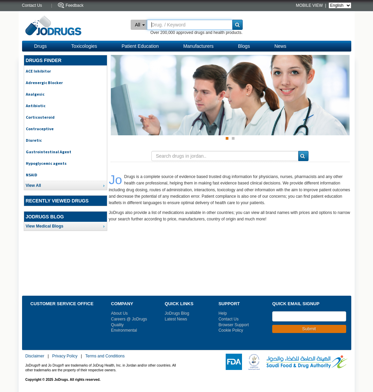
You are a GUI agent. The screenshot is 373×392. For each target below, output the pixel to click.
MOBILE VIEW (310, 5)
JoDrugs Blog (177, 313)
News (280, 46)
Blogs (244, 46)
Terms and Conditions (105, 356)
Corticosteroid (40, 117)
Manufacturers (198, 46)
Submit (309, 328)
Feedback (74, 5)
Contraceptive (40, 128)
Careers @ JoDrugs (129, 319)
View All (33, 185)
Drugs (40, 46)
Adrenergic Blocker (44, 82)
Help (223, 313)
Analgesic (35, 94)
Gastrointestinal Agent (48, 151)
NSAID (31, 174)
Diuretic (34, 140)
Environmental (124, 330)
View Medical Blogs (44, 226)
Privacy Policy (65, 356)
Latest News (176, 319)
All (140, 24)
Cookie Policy (231, 330)
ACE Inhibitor (38, 71)
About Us (119, 313)
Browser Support (234, 324)
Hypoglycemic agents (46, 163)
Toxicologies (84, 46)
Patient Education (140, 46)
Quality (117, 324)
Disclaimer (34, 356)
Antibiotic (35, 105)
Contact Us (229, 319)
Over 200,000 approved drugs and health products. (196, 32)
